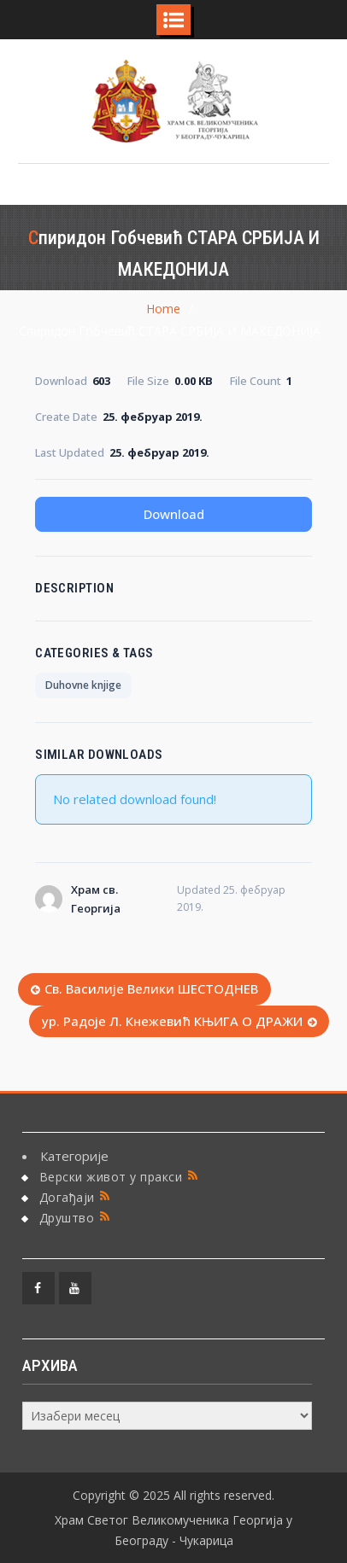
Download (174, 513)
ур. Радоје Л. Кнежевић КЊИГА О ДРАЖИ (172, 1020)
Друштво (67, 1218)
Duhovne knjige (83, 685)
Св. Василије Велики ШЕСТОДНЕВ (151, 988)
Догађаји (67, 1197)
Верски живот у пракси (111, 1177)
